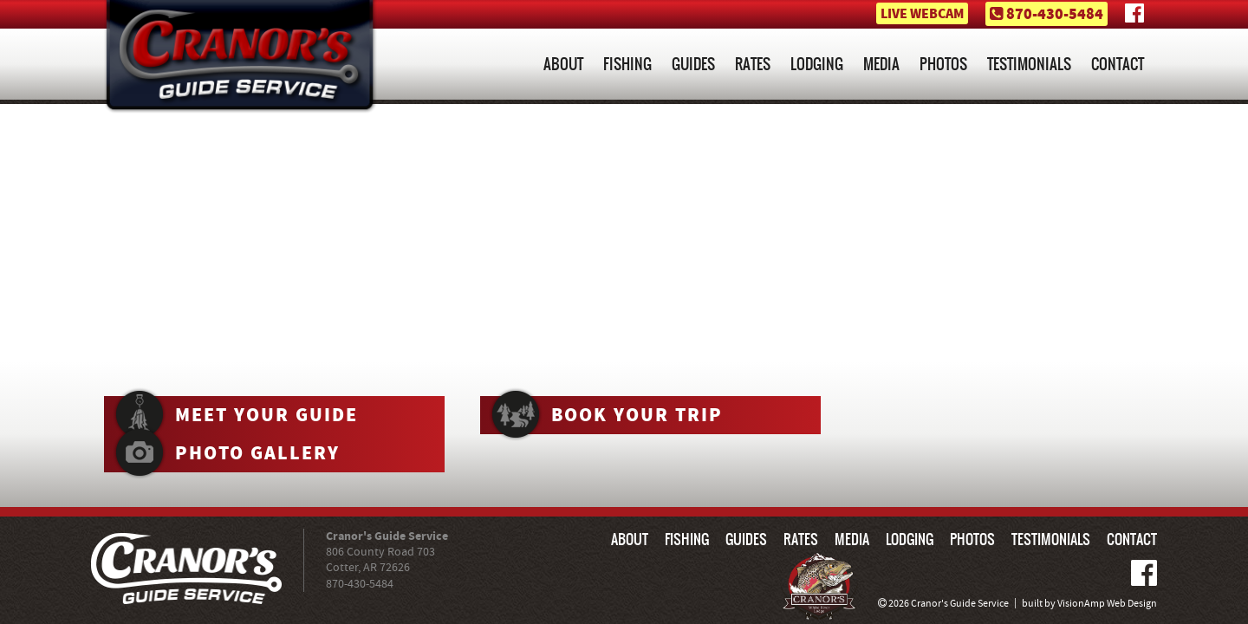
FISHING (627, 64)
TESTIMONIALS (1029, 64)
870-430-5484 (1054, 14)
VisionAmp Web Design (1107, 603)
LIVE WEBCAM (922, 14)
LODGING (816, 64)
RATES (752, 64)
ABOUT (563, 64)
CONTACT (1117, 64)
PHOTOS (943, 64)
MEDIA (881, 64)
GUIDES (693, 64)
